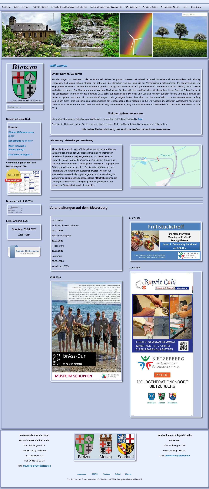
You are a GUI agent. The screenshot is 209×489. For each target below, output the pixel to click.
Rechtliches (196, 7)
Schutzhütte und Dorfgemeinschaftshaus (69, 7)
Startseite (6, 7)
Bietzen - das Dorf (21, 7)
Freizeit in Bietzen (40, 7)
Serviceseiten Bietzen (170, 7)
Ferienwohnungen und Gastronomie (106, 7)
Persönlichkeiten (150, 7)
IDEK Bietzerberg (132, 7)
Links (185, 7)
